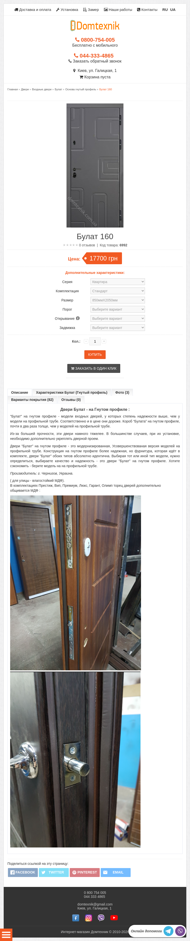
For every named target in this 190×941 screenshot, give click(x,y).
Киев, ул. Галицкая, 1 (95, 70)
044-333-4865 (94, 56)
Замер (91, 9)
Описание (19, 392)
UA (173, 9)
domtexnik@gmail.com (95, 904)
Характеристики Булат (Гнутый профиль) (71, 392)
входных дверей (88, 416)
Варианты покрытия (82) (32, 400)
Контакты (147, 9)
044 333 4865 (94, 896)
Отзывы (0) (71, 400)
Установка (67, 9)
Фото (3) (122, 392)
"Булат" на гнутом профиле (33, 416)
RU (165, 9)
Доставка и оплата (32, 9)
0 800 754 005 (95, 892)
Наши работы (118, 9)
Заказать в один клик (93, 368)
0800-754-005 (95, 40)
